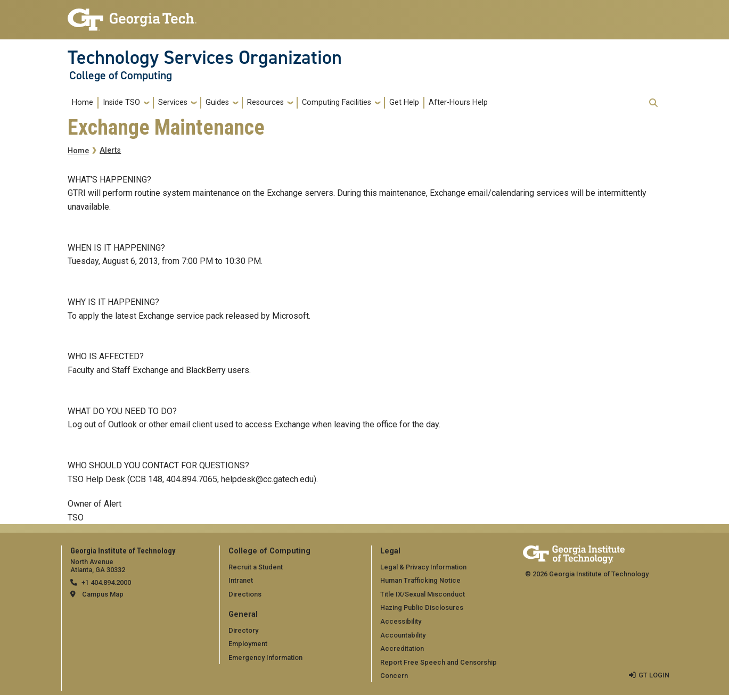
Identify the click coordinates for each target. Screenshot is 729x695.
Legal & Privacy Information (423, 567)
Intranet (240, 580)
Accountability (402, 635)
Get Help (404, 102)
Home (82, 102)
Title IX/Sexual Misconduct (422, 594)
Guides (217, 102)
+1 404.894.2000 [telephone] (106, 582)
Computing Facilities (336, 102)
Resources (265, 102)
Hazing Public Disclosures (421, 607)
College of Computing (120, 75)
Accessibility (400, 621)
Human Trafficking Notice (420, 580)
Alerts (110, 150)
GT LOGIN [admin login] (653, 675)
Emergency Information (265, 657)
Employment (247, 644)
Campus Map (103, 594)
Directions (244, 594)
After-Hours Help (458, 102)
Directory (243, 630)
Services (172, 102)
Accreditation (402, 648)
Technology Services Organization (205, 57)
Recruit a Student (255, 567)
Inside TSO (121, 102)
